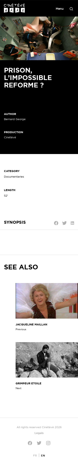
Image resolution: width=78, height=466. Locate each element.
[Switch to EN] (43, 455)
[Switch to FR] (35, 455)
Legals (39, 432)
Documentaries (14, 176)
